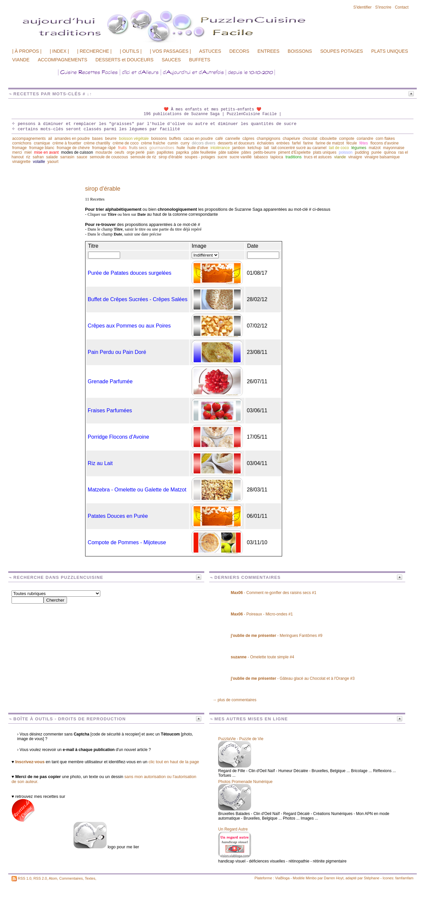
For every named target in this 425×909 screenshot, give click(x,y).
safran (38, 157)
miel (28, 152)
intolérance (220, 147)
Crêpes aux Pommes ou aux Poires (129, 326)
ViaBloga (282, 878)
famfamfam (404, 878)
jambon (238, 147)
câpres (248, 138)
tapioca (276, 157)
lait (266, 147)
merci (17, 152)
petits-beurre (264, 152)
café (219, 138)
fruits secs (138, 147)
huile (181, 147)
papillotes (165, 152)
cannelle (232, 138)
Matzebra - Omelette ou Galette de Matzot (137, 489)
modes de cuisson (77, 152)
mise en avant (46, 152)
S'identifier (362, 7)
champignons (268, 138)
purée (377, 152)
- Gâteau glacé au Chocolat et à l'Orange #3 (292, 678)
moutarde (103, 152)
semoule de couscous (109, 157)
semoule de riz (143, 157)
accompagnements (29, 138)
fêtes (363, 143)
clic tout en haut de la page (173, 761)
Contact (402, 7)
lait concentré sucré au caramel (299, 147)
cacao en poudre (198, 138)
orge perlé (136, 152)
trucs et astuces (318, 157)
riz (28, 157)
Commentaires (71, 878)
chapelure (291, 138)
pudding (362, 152)
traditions (293, 157)
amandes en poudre (72, 138)
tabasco (261, 157)
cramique (42, 143)
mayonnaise (394, 147)
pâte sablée (228, 152)
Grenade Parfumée (110, 381)
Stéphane (371, 878)
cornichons (21, 143)
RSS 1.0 (24, 878)
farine (308, 143)
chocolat (310, 138)
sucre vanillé (241, 157)
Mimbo (311, 878)
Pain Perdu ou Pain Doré (117, 352)
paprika (182, 152)
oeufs (119, 152)
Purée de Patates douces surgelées (130, 273)
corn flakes (385, 138)
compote (346, 138)
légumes (358, 147)
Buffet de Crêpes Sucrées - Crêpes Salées (137, 299)
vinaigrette (21, 161)
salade (52, 157)
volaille (39, 161)
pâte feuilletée (203, 152)
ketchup (254, 147)
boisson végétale (134, 138)
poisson (345, 152)
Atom (53, 878)
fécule (351, 143)
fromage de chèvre (73, 147)
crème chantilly (97, 143)
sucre (222, 157)
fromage (19, 147)
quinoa (390, 152)
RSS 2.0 (40, 878)
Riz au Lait (100, 463)
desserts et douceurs (236, 143)
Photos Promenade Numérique (245, 781)
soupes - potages (200, 157)
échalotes (265, 143)
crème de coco (126, 143)
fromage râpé (103, 147)
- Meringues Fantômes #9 (276, 635)
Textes (90, 878)
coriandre (365, 138)
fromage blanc (41, 147)
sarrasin (67, 157)
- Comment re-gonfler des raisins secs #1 (273, 592)
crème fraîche (153, 143)
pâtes (246, 152)
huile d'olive (197, 147)
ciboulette (328, 138)
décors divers (203, 143)
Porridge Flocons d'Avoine (118, 437)
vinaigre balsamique (382, 157)
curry (184, 143)
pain (150, 152)
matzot (374, 147)
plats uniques (325, 152)
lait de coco (339, 147)
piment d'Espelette (294, 152)
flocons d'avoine (384, 143)
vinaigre (355, 157)
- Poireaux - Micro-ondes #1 (262, 614)
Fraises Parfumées (110, 410)
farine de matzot (329, 143)
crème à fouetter (66, 143)
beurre (111, 138)
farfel (296, 143)
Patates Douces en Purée (118, 516)
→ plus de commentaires (234, 700)
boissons (159, 138)
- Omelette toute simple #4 (262, 657)
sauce (82, 157)
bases (97, 138)
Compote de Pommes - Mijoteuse (127, 542)
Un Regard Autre (232, 829)
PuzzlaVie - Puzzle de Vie (240, 739)
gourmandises (161, 147)
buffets (175, 138)
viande (340, 157)
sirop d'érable (170, 157)
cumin (173, 143)
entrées (282, 143)
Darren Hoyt (333, 878)
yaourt (53, 161)
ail (50, 138)
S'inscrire (383, 7)
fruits (122, 147)
